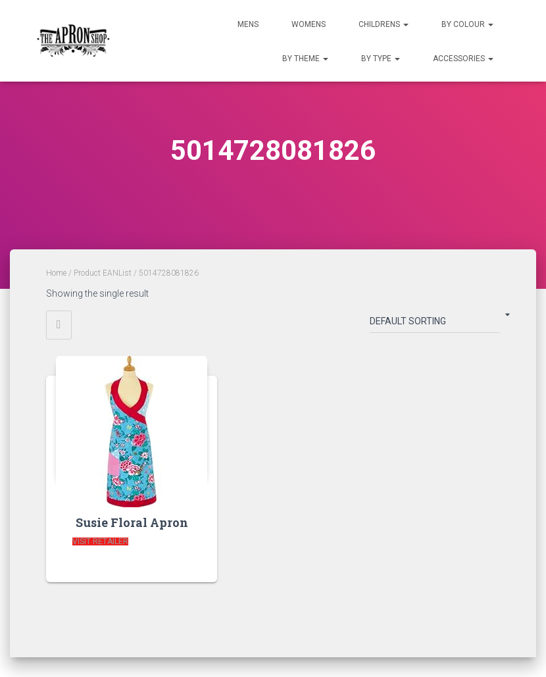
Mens (248, 24)
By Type (380, 58)
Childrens (384, 24)
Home (56, 273)
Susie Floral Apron (132, 522)
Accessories (463, 58)
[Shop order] (435, 324)
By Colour (467, 24)
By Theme (305, 58)
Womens (308, 24)
